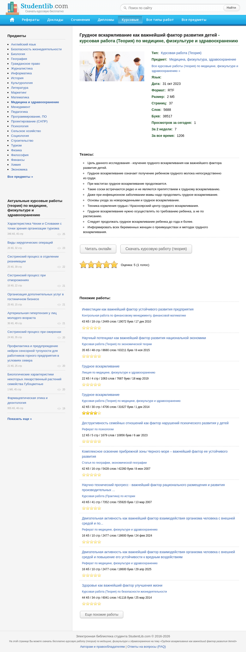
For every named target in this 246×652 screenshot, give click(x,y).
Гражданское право (25, 63)
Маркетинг (19, 92)
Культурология (22, 83)
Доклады (55, 19)
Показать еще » (19, 419)
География (19, 59)
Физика (16, 150)
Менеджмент (20, 107)
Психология (19, 126)
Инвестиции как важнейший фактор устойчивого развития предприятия (137, 309)
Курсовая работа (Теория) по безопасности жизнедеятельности (124, 591)
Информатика (21, 73)
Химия (16, 164)
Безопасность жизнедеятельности (36, 49)
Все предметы (194, 19)
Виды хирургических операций (30, 242)
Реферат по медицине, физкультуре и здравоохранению (120, 529)
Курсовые (130, 19)
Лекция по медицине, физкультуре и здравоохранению (118, 372)
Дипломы (106, 19)
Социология (20, 136)
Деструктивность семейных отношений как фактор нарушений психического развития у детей (155, 423)
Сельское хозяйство (26, 131)
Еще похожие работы (101, 614)
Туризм (16, 145)
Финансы (18, 160)
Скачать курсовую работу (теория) (156, 249)
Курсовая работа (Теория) (181, 53)
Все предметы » (20, 176)
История (17, 78)
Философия (20, 155)
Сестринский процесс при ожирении (34, 332)
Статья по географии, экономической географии (114, 462)
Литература (19, 87)
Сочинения (80, 19)
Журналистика (22, 68)
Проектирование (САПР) (29, 121)
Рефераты (30, 19)
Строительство (22, 140)
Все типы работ (160, 19)
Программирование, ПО (29, 116)
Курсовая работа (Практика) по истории (108, 496)
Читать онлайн (98, 249)
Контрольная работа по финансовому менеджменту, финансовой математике (134, 315)
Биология (18, 54)
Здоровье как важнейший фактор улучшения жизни (122, 585)
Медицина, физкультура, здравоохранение (202, 59)
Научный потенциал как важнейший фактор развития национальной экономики (144, 338)
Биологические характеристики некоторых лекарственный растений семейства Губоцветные (34, 379)
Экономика (19, 169)
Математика (20, 97)
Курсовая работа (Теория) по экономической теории (117, 344)
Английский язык (23, 44)
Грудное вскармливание (101, 366)
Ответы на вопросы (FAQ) (146, 646)
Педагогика (19, 112)
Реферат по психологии (98, 429)
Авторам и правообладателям (102, 646)
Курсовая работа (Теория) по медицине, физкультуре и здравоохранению (131, 401)
